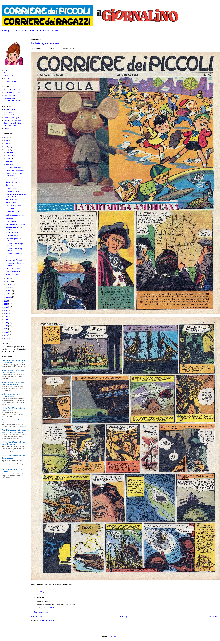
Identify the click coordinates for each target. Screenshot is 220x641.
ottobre (8, 158)
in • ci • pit (7, 128)
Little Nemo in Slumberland (13, 120)
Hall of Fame (8, 76)
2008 (6, 338)
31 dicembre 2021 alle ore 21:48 (48, 607)
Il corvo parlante (9, 98)
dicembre (9, 152)
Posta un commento (41, 612)
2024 (6, 140)
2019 (6, 304)
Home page (124, 617)
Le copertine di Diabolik (12, 92)
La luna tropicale (11, 221)
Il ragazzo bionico (12, 235)
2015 (6, 316)
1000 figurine (8, 112)
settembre (10, 162)
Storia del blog (9, 78)
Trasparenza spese (10, 81)
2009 (6, 335)
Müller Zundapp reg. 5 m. (15, 215)
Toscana (9, 257)
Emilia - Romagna (12, 182)
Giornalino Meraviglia (11, 118)
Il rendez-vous (11, 188)
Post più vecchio (211, 617)
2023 (6, 143)
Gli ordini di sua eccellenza (15, 224)
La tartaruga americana (45, 43)
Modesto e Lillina (12, 232)
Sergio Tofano (11, 202)
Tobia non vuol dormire (14, 271)
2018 (6, 307)
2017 (6, 310)
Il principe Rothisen (12, 191)
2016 (6, 313)
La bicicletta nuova (12, 212)
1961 (41, 592)
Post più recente (37, 617)
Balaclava (9, 218)
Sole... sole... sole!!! (13, 268)
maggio (9, 284)
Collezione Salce (10, 126)
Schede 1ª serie (9, 109)
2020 (6, 301)
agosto (8, 165)
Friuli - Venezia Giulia (13, 206)
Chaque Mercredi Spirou (12, 123)
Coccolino (9, 185)
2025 (6, 137)
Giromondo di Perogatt (12, 90)
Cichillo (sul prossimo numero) (13, 240)
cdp (61, 592)
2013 (6, 323)
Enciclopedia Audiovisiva (12, 115)
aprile (8, 288)
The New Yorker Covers (12, 101)
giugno (8, 281)
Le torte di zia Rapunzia (14, 260)
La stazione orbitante (13, 167)
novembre (10, 155)
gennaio (9, 297)
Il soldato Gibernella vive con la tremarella (16, 195)
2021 (6, 150)
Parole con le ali (9, 95)
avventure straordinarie (51, 592)
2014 (6, 319)
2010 (6, 332)
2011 (6, 329)
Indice (6, 70)
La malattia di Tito (12, 179)
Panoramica (8, 73)
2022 (6, 147)
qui (77, 584)
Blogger (113, 636)
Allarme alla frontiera (13, 274)
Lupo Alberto (10, 209)
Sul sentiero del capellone (15, 171)
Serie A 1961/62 (11, 199)
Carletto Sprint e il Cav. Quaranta (14, 175)
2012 (6, 326)
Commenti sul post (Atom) (47, 620)
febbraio (9, 294)
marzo (8, 291)
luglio (8, 278)
